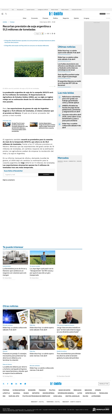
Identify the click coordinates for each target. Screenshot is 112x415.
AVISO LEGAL (57, 396)
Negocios (66, 18)
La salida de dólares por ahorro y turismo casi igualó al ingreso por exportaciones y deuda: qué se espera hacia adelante (15, 370)
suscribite (102, 13)
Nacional (16, 393)
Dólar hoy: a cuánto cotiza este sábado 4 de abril (68, 58)
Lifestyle (6, 393)
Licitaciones (95, 396)
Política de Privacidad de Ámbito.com (36, 396)
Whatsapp (25, 384)
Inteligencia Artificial (43, 9)
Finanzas (45, 18)
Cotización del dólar (77, 9)
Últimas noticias (19, 390)
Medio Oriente (54, 9)
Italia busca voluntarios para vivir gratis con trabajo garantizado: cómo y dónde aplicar (71, 100)
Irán (13, 9)
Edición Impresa (48, 393)
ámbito (5, 22)
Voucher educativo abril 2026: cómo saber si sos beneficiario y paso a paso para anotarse (71, 118)
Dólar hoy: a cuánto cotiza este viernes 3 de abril (42, 369)
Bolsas (66, 161)
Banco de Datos (64, 390)
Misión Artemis (64, 9)
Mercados (77, 390)
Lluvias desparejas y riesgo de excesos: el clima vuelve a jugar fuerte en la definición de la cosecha (47, 125)
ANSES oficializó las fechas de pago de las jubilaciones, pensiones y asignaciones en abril (71, 109)
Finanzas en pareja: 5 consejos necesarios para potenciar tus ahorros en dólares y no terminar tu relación (14, 357)
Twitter (3, 383)
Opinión (76, 18)
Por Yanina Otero (7, 278)
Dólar (24, 18)
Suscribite (46, 174)
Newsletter (108, 18)
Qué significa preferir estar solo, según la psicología (68, 75)
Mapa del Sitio (14, 396)
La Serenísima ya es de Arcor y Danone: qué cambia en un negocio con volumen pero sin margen (15, 271)
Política (55, 18)
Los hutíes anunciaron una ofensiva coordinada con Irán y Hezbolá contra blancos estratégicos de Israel (69, 67)
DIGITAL (37, 402)
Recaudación (20, 9)
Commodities (72, 161)
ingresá (108, 13)
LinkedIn (16, 384)
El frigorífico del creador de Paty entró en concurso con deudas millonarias (26, 45)
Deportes (35, 393)
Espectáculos (90, 393)
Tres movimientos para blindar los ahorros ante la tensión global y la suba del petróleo (69, 356)
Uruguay (86, 18)
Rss (4, 396)
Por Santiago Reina (7, 376)
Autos (79, 393)
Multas (85, 396)
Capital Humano (30, 9)
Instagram (11, 384)
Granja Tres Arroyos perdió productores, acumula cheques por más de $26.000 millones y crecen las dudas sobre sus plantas (20, 127)
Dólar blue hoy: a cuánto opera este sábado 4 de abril (69, 52)
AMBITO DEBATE (72, 402)
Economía (34, 18)
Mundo (26, 393)
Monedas (60, 161)
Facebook (7, 384)
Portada (6, 390)
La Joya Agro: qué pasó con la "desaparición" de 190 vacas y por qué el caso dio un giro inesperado (41, 271)
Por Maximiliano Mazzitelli (63, 376)
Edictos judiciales (72, 396)
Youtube (21, 383)
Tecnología (103, 393)
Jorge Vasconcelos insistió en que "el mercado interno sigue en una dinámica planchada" (69, 329)
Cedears (79, 161)
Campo (12, 22)
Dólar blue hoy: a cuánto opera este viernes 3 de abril (42, 355)
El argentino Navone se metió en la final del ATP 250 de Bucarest (69, 83)
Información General (66, 393)
